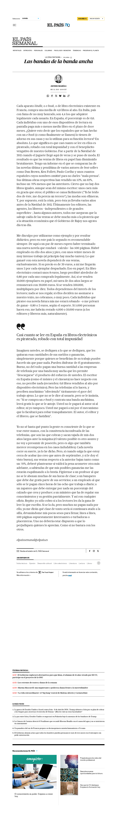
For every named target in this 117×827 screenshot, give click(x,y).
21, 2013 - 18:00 (58, 89)
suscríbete (82, 19)
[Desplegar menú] (14, 25)
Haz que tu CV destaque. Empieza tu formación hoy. (90, 786)
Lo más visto (18, 704)
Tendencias (77, 50)
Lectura (82, 563)
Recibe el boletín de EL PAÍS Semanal (34, 551)
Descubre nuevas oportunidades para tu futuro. (91, 772)
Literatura (73, 563)
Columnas (48, 50)
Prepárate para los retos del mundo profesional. (90, 759)
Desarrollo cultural (44, 563)
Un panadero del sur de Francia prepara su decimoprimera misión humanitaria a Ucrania (49, 728)
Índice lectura (22, 563)
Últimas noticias (20, 670)
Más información (24, 575)
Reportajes (17, 50)
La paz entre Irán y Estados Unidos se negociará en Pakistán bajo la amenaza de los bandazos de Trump (55, 716)
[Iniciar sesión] (97, 18)
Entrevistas (27, 50)
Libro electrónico (60, 563)
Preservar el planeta (91, 50)
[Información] (71, 57)
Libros (89, 563)
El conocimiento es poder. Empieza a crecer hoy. (34, 795)
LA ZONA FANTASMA (52, 57)
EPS (24, 41)
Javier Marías (58, 86)
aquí (70, 575)
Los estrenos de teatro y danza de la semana (37, 682)
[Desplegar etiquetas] (98, 563)
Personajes (38, 50)
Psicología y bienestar (62, 50)
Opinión (32, 563)
